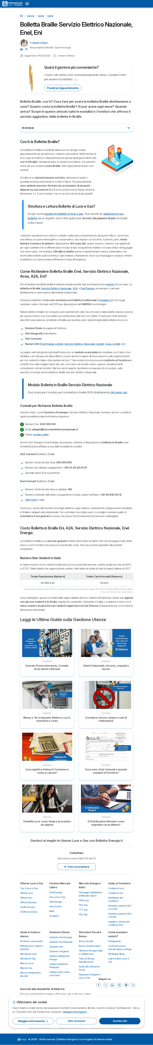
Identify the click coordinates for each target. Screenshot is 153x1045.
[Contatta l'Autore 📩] (26, 49)
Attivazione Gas (28, 958)
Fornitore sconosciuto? (31, 941)
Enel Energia (87, 288)
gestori (110, 284)
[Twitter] (105, 985)
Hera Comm (55, 906)
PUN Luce (84, 900)
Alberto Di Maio (40, 42)
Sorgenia (54, 915)
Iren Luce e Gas (57, 897)
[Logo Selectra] (12, 3)
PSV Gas (83, 905)
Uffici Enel (30, 499)
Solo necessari (76, 1021)
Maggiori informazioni (75, 1011)
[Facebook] (98, 985)
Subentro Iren (56, 946)
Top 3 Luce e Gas (29, 888)
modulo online (41, 434)
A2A (75, 288)
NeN (51, 911)
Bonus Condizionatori (90, 946)
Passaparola (114, 941)
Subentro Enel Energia (60, 937)
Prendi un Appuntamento (63, 88)
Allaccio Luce (26, 963)
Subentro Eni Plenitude (60, 942)
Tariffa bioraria (27, 907)
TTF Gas (83, 909)
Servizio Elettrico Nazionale (56, 288)
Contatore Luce (116, 888)
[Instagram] (119, 985)
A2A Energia (55, 901)
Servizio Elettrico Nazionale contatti (84, 344)
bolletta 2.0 (107, 300)
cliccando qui (118, 392)
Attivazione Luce (28, 954)
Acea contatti (112, 344)
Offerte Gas (26, 897)
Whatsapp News (116, 954)
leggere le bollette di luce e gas (63, 213)
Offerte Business (28, 902)
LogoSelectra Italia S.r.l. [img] (22, 1039)
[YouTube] (126, 985)
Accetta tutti (120, 1021)
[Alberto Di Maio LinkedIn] (21, 49)
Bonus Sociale (86, 941)
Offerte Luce (26, 893)
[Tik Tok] (133, 985)
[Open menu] (27, 4)
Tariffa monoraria (28, 911)
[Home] (22, 15)
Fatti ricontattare (76, 866)
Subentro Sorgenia (59, 951)
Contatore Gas (115, 893)
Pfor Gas (83, 914)
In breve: (28, 128)
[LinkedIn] (112, 985)
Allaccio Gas (26, 968)
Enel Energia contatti (51, 344)
